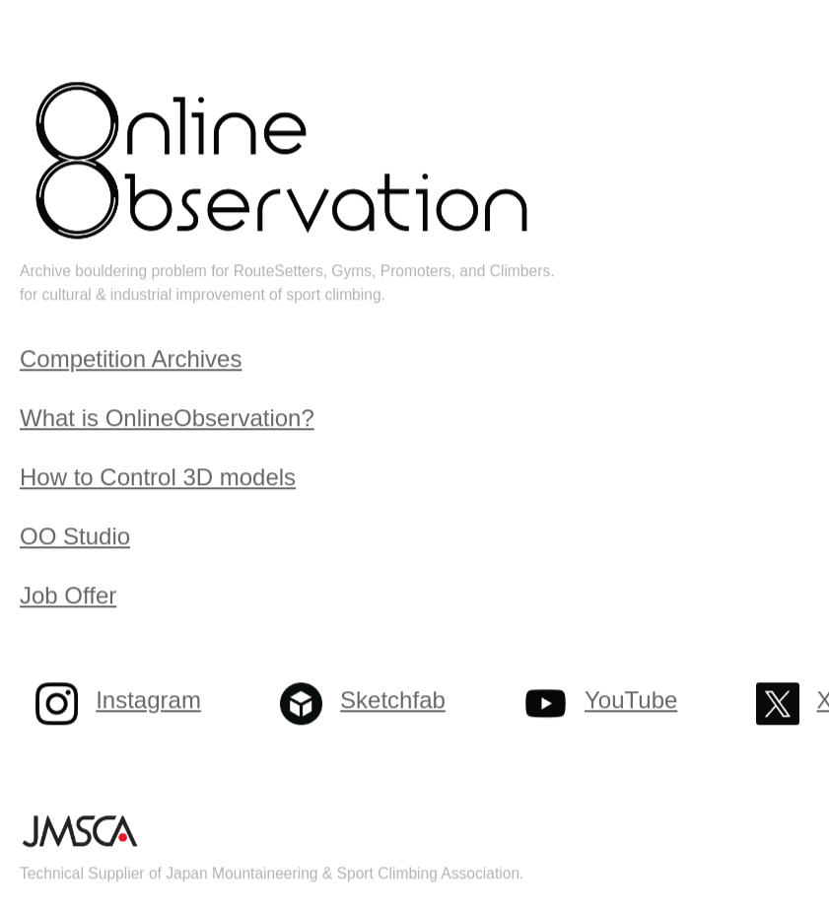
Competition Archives (131, 359)
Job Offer (68, 596)
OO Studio (75, 537)
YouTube (631, 700)
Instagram (148, 700)
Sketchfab (393, 700)
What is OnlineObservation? (167, 418)
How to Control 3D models (158, 477)
